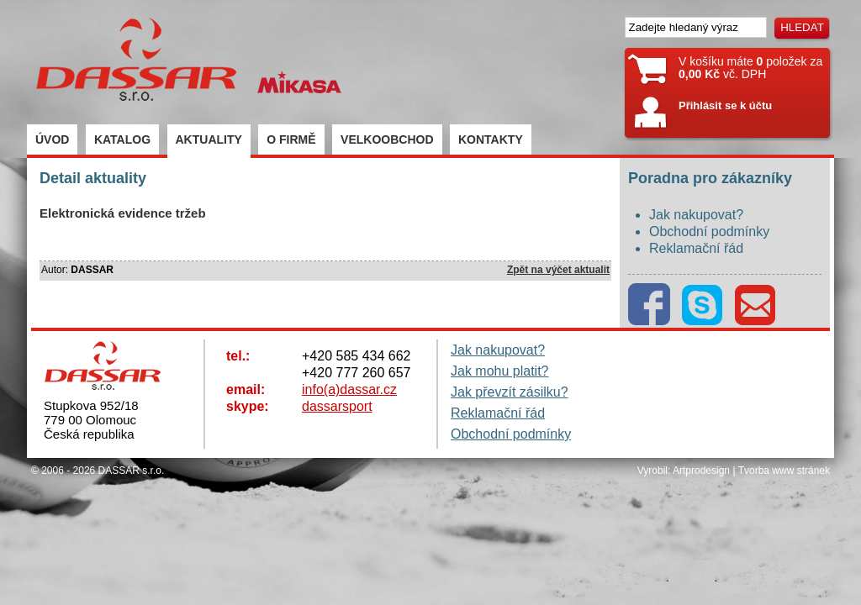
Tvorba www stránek (784, 470)
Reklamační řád (696, 248)
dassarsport (337, 406)
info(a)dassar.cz (349, 389)
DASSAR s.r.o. (131, 470)
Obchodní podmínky (709, 231)
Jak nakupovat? (696, 215)
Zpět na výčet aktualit (558, 270)
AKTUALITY (209, 139)
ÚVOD (52, 139)
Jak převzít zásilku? (509, 392)
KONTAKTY (490, 139)
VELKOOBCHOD (387, 139)
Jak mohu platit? (500, 371)
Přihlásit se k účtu (725, 105)
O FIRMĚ (291, 139)
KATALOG (122, 139)
